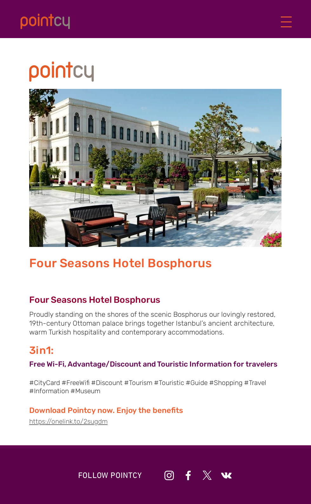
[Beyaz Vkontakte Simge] (226, 475)
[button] (286, 22)
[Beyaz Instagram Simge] (169, 475)
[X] (207, 475)
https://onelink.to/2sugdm (68, 421)
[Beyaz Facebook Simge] (188, 475)
